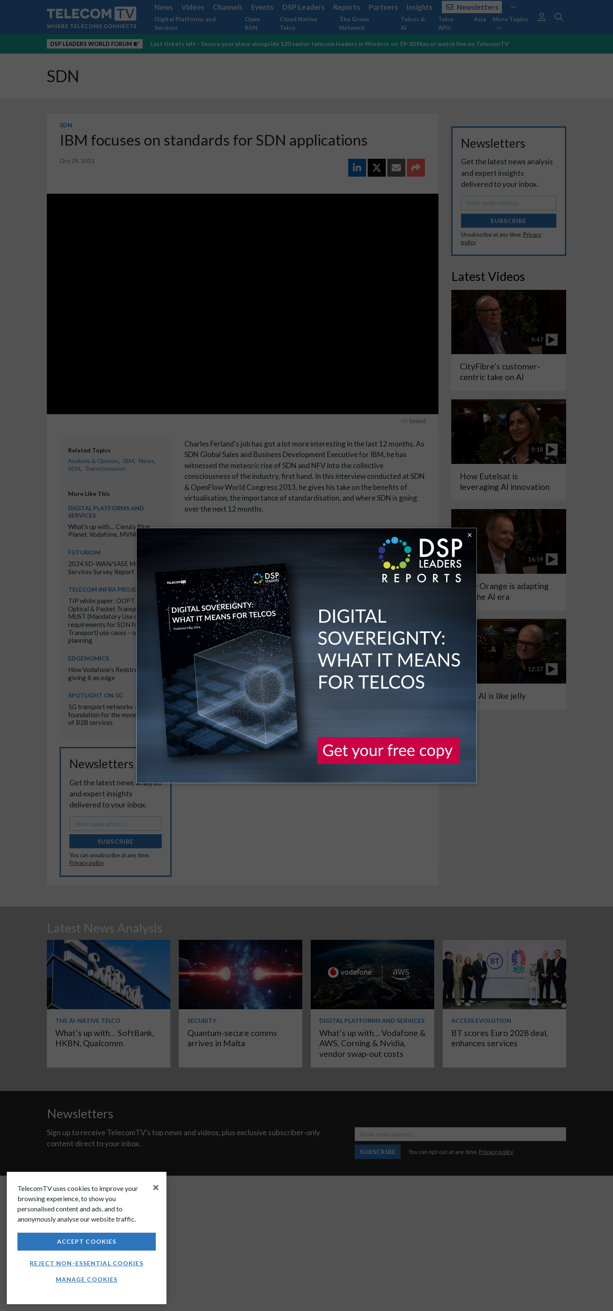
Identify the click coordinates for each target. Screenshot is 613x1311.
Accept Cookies (87, 1241)
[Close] (155, 1187)
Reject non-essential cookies (86, 1263)
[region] (86, 1238)
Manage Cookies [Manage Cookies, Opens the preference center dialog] (87, 1279)
